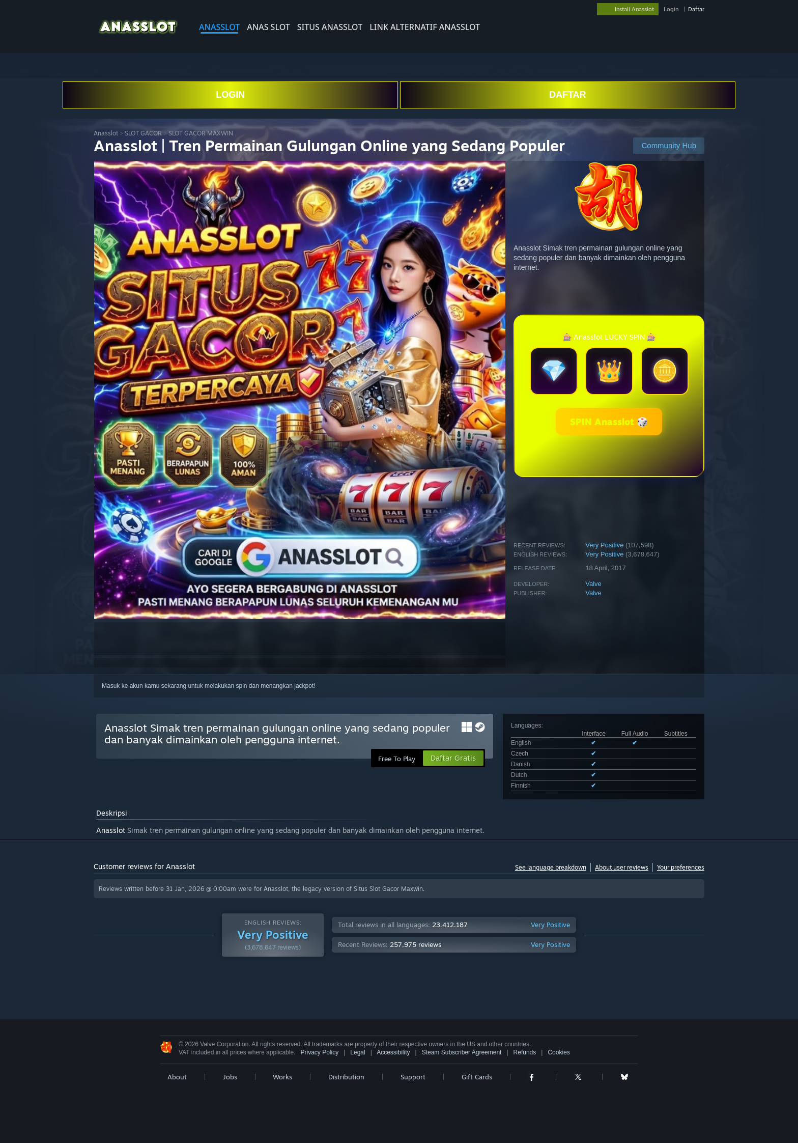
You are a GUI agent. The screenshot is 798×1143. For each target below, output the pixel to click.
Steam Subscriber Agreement (462, 1052)
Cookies (558, 1052)
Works (282, 1077)
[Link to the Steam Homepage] (138, 35)
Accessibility (393, 1052)
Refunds (525, 1052)
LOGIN (230, 95)
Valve (593, 584)
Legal (357, 1052)
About (177, 1077)
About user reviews (621, 867)
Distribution (346, 1077)
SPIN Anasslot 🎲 (609, 421)
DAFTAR (567, 95)
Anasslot (219, 27)
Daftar (696, 9)
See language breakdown (550, 867)
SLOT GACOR (143, 133)
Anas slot (268, 27)
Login (671, 9)
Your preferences (680, 867)
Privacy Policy (319, 1052)
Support (413, 1077)
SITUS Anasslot (329, 27)
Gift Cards (477, 1077)
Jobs (230, 1077)
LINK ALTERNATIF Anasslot (424, 27)
